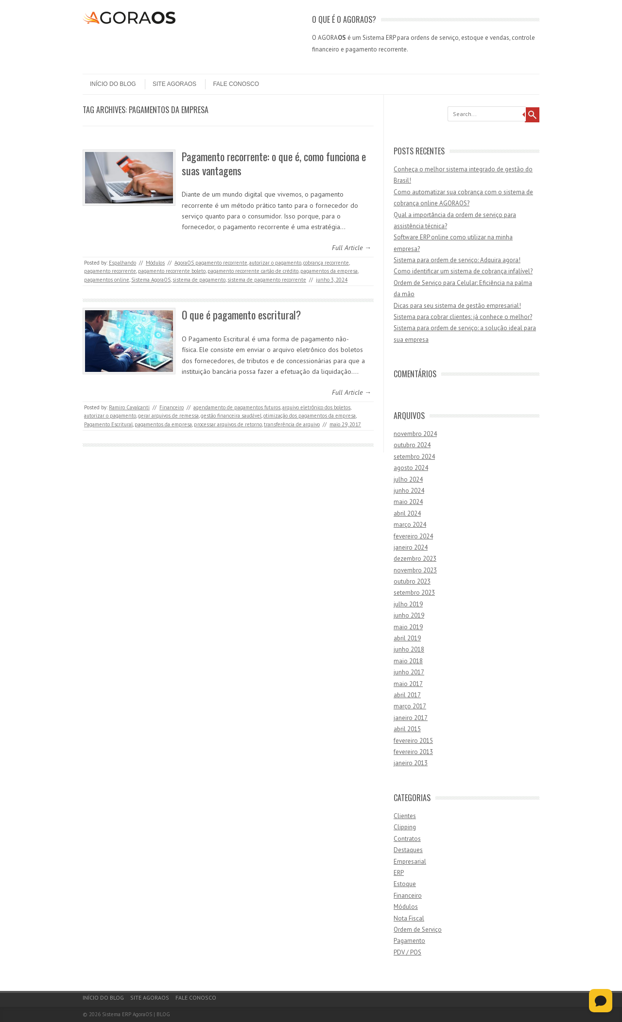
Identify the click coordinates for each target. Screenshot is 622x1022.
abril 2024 (407, 513)
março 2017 (410, 706)
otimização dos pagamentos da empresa (309, 415)
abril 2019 (407, 638)
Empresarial (410, 861)
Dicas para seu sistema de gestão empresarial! (457, 306)
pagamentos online (106, 279)
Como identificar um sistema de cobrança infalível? (463, 271)
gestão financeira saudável (231, 415)
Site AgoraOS (174, 84)
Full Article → (351, 247)
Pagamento (409, 941)
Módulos (155, 262)
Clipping (405, 827)
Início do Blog (113, 84)
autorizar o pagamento (275, 262)
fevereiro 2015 (413, 741)
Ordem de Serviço (418, 929)
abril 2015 (407, 729)
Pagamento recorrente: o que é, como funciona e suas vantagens (274, 163)
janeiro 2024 (411, 547)
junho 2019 (409, 615)
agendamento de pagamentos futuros (236, 407)
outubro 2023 (412, 581)
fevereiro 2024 (413, 536)
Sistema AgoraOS (151, 279)
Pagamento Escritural (108, 424)
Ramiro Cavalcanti (129, 407)
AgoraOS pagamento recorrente (210, 262)
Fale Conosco (236, 84)
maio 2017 (408, 684)
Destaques (408, 850)
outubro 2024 (412, 445)
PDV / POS (407, 952)
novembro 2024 (415, 434)
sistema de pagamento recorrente (266, 279)
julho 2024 (408, 479)
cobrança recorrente (326, 262)
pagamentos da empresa (329, 271)
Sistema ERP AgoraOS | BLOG (136, 1014)
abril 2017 (407, 695)
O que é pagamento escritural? (241, 314)
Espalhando (122, 262)
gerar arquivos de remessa (168, 415)
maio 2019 (408, 627)
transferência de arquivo (292, 424)
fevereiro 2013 (413, 752)
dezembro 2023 (415, 558)
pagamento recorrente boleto (172, 271)
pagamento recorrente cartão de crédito (252, 271)
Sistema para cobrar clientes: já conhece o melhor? (463, 317)
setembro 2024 (414, 456)
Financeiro (171, 407)
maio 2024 (408, 502)
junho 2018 (409, 649)
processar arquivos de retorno (228, 424)
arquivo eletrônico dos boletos (316, 407)
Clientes (405, 816)
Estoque (405, 884)
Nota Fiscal (409, 918)
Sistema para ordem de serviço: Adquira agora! (457, 260)
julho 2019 (408, 604)
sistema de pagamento (199, 279)
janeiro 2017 (411, 718)
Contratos (407, 839)
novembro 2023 (415, 570)
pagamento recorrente (110, 271)
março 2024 (410, 524)
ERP (399, 873)
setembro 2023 (414, 592)
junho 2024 (409, 490)
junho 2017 (409, 672)
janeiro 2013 (411, 763)
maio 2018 (408, 661)
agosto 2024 (411, 468)
